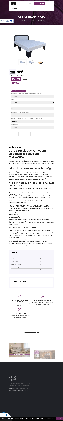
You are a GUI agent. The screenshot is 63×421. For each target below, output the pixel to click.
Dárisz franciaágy (40, 20)
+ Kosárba (24, 134)
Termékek (14, 8)
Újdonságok (32, 20)
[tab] (22, 62)
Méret (12, 106)
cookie (24, 420)
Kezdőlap (21, 20)
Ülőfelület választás (16, 100)
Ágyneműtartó (14, 124)
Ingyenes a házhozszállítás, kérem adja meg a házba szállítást (27, 118)
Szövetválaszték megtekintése (18, 90)
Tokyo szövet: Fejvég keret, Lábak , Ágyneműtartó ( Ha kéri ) (26, 93)
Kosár (40, 3)
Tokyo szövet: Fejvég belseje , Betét (20, 112)
